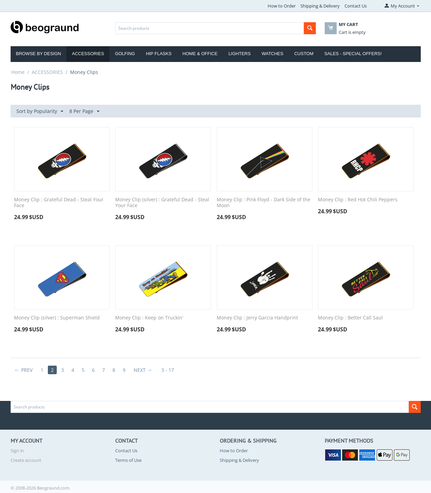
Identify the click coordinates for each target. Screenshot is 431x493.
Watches (272, 53)
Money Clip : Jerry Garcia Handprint (257, 318)
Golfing (125, 53)
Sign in (17, 450)
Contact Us (356, 6)
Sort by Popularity (39, 111)
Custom (303, 53)
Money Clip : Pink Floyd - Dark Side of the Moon (263, 202)
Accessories (88, 53)
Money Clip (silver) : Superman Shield (57, 318)
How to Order (282, 6)
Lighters (239, 53)
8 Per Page (84, 111)
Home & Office (200, 53)
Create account (26, 460)
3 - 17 (167, 370)
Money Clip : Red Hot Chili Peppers (358, 200)
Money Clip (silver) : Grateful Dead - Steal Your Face (162, 202)
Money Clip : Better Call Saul (350, 318)
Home (18, 72)
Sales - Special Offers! (353, 53)
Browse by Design (38, 53)
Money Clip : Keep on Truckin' (149, 318)
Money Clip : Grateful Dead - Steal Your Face (59, 202)
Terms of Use (128, 460)
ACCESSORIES (47, 72)
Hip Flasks (159, 53)
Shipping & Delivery (320, 6)
